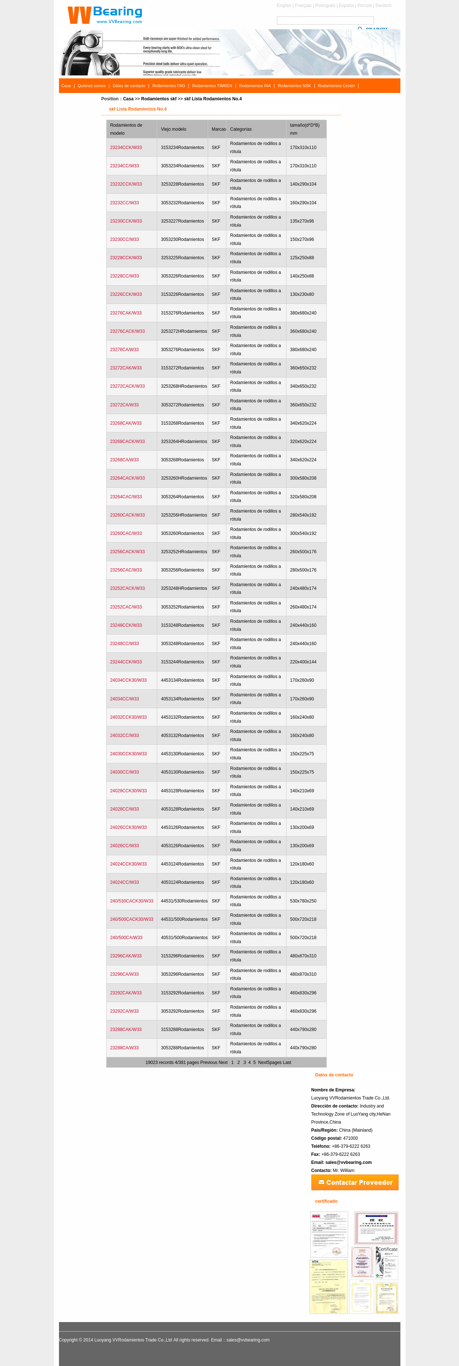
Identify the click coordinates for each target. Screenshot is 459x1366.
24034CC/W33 (124, 698)
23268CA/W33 (124, 459)
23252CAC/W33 (126, 607)
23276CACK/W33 (127, 331)
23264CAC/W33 (126, 496)
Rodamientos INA (255, 85)
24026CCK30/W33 (128, 827)
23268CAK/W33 (126, 423)
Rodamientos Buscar (80, 100)
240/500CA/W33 (126, 937)
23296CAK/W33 (126, 956)
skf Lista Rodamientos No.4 (213, 98)
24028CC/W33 (124, 809)
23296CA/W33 (124, 974)
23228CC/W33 (124, 276)
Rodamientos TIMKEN (212, 85)
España (346, 5)
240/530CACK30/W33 (131, 901)
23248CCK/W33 (126, 625)
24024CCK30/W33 (128, 864)
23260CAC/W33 (126, 533)
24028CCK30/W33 (128, 790)
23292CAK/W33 (126, 992)
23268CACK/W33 (127, 441)
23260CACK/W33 (127, 515)
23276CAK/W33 (126, 313)
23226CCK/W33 (126, 294)
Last (287, 1062)
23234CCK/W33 (126, 147)
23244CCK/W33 (126, 662)
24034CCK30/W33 (128, 680)
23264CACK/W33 (127, 478)
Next (223, 1062)
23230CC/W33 (124, 239)
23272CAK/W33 (126, 368)
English (284, 5)
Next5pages (270, 1062)
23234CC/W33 (124, 165)
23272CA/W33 (124, 404)
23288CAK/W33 (126, 1029)
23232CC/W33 (124, 202)
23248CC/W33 (124, 643)
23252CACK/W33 (127, 588)
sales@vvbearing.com (349, 1162)
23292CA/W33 (124, 1011)
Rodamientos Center (336, 85)
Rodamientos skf (159, 98)
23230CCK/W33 (126, 221)
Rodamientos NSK (294, 85)
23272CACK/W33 (127, 386)
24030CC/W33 (124, 772)
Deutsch (383, 5)
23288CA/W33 (124, 1047)
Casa (66, 85)
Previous (209, 1062)
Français (303, 5)
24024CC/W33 (124, 882)
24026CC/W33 (124, 845)
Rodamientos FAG (168, 85)
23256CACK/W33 (127, 551)
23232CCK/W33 (126, 184)
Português (325, 5)
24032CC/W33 (124, 735)
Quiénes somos (92, 85)
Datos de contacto (129, 85)
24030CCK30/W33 (128, 753)
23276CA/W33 (124, 349)
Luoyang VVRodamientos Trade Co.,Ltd (133, 1340)
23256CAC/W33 (126, 570)
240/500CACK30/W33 (131, 919)
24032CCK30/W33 (128, 717)
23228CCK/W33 (126, 257)
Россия (365, 5)
